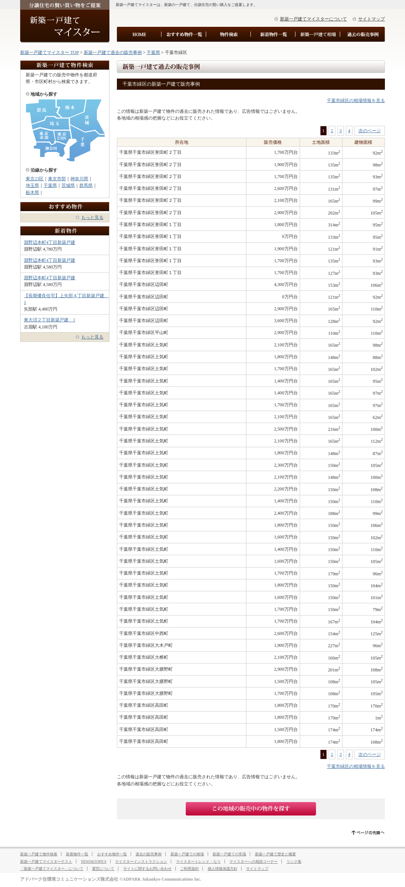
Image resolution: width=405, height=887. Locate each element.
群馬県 (86, 185)
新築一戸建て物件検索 (38, 854)
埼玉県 (32, 185)
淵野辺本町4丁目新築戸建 (49, 242)
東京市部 (57, 178)
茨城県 (68, 185)
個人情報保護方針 (222, 869)
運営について (103, 869)
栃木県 (32, 192)
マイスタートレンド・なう (198, 861)
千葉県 (153, 52)
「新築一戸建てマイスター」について (51, 869)
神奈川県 (79, 178)
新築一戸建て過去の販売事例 (113, 52)
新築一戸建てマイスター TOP (49, 52)
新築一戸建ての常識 (229, 854)
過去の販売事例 (148, 854)
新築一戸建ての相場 (187, 854)
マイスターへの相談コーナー (253, 861)
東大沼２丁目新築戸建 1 (49, 319)
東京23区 (35, 178)
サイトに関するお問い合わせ (147, 869)
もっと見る (92, 217)
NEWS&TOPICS (93, 861)
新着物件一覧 (77, 854)
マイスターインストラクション (141, 861)
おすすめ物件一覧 (112, 854)
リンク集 (294, 861)
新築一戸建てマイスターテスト (46, 861)
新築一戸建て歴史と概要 (275, 854)
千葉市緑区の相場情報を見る (356, 100)
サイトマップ (371, 19)
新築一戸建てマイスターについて (313, 19)
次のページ (369, 130)
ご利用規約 (189, 869)
